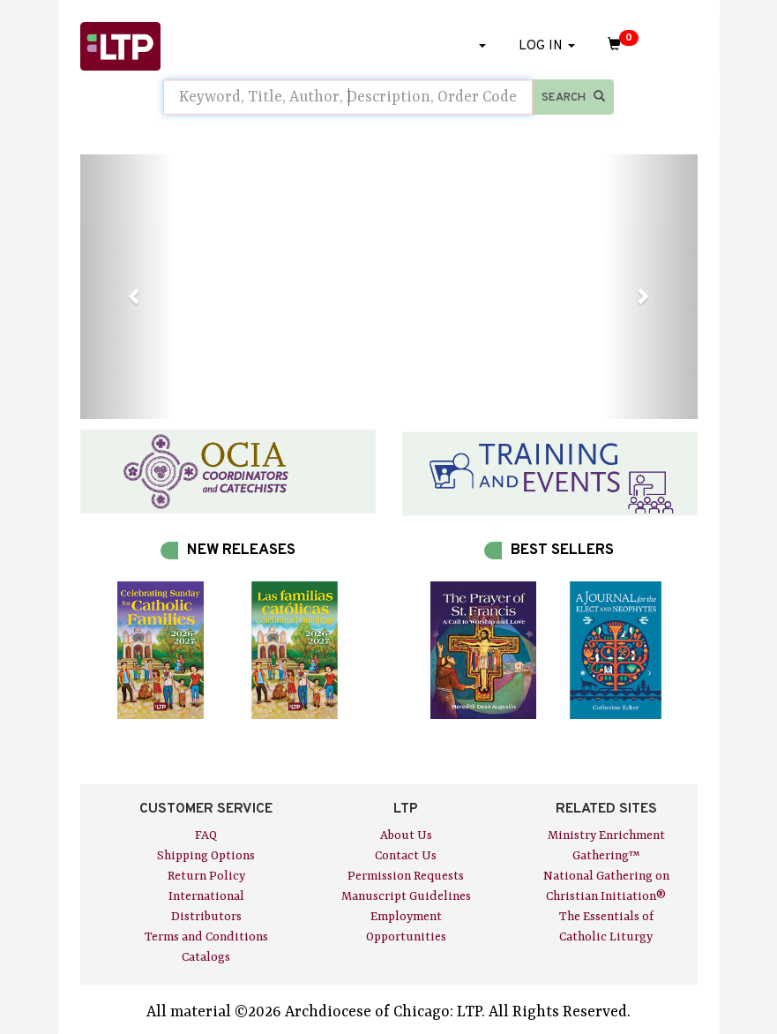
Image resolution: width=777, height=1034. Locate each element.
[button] (126, 286)
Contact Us (406, 856)
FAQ (206, 835)
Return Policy (206, 876)
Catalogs (206, 957)
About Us (406, 835)
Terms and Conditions (206, 937)
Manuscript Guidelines (406, 896)
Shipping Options (206, 856)
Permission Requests (405, 876)
